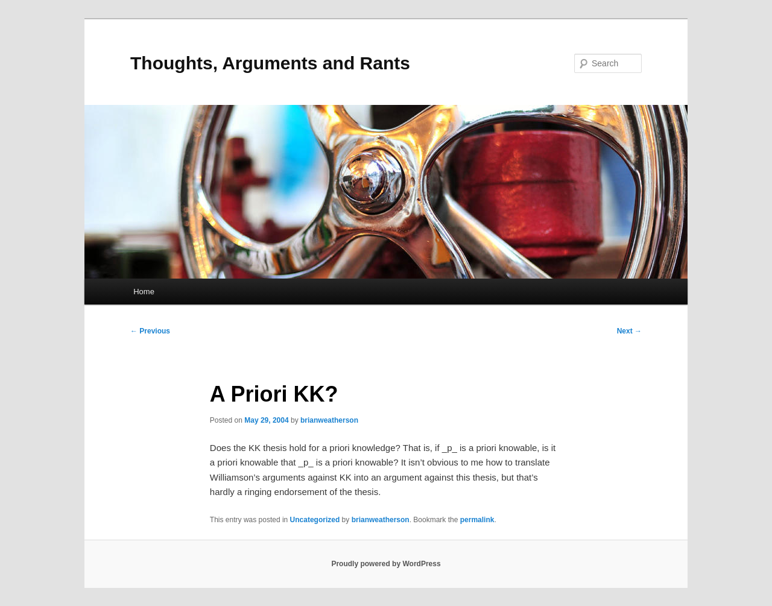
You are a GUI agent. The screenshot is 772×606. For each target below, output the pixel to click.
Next (629, 331)
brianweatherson (329, 420)
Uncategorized (315, 520)
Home (143, 291)
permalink (477, 520)
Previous (150, 331)
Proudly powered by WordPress (385, 564)
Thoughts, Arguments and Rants (270, 63)
